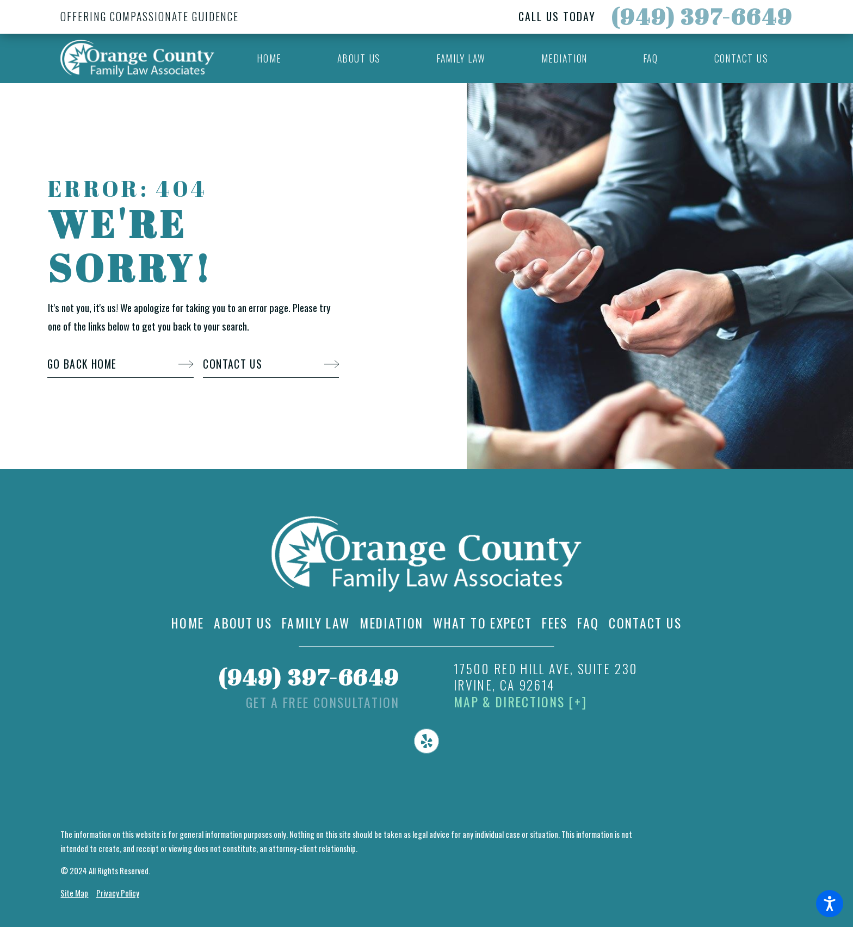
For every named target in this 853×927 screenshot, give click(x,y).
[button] (829, 903)
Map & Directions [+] (520, 702)
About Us (243, 623)
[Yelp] (426, 741)
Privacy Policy (117, 893)
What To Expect (482, 623)
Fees (554, 623)
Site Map (74, 893)
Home (187, 623)
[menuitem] (269, 58)
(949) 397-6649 (701, 16)
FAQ (588, 623)
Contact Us (645, 623)
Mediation (391, 623)
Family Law (316, 623)
